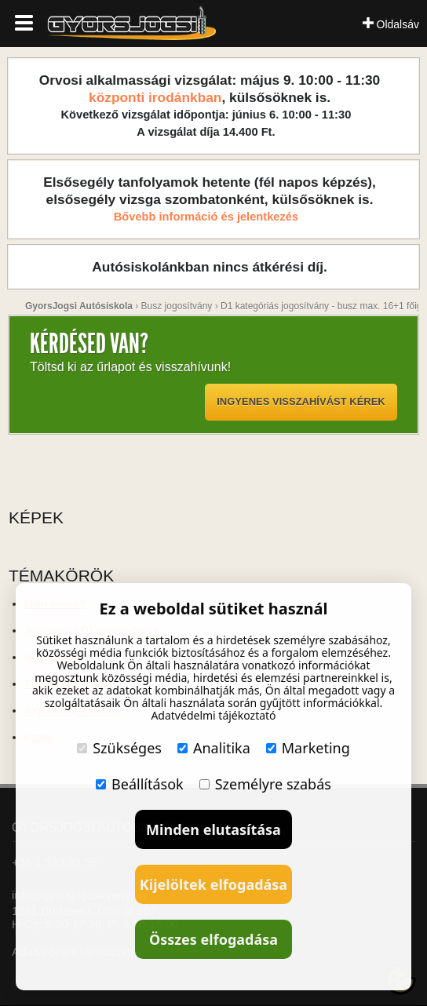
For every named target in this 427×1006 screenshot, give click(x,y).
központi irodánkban (155, 97)
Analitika (213, 747)
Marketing (308, 747)
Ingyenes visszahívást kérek (301, 401)
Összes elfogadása (213, 939)
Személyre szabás (265, 784)
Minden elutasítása (213, 829)
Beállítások (140, 784)
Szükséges (119, 747)
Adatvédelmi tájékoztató (213, 715)
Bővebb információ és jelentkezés (206, 216)
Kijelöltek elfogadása (213, 884)
